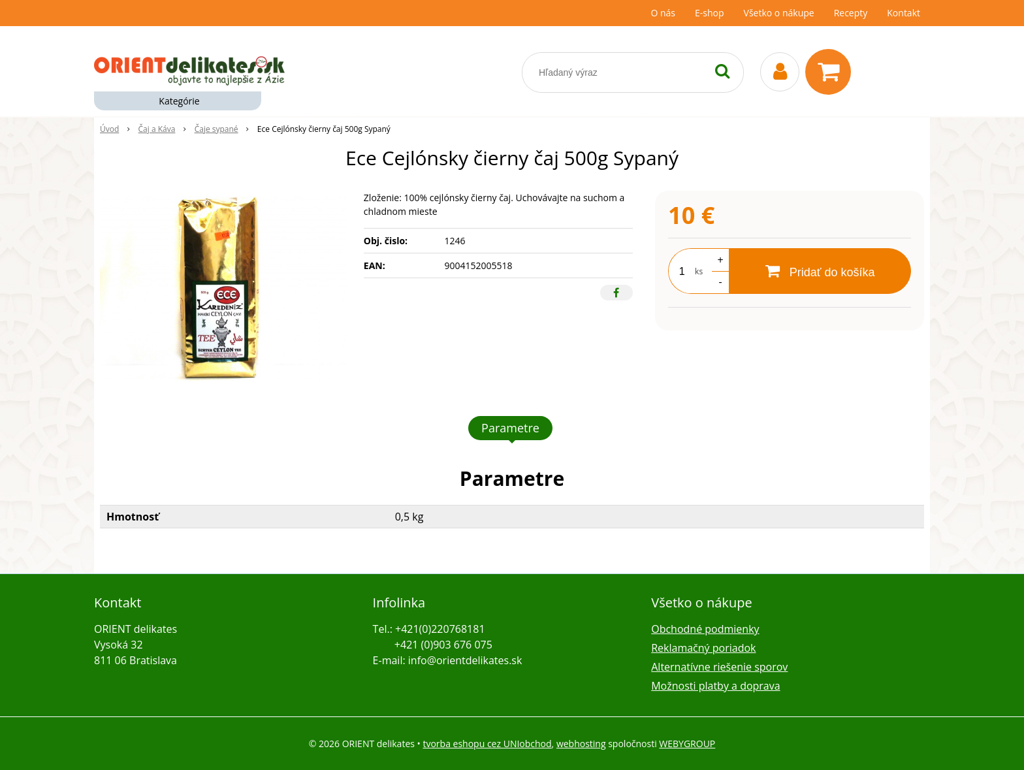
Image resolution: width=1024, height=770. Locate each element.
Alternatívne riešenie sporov (719, 667)
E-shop (709, 13)
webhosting (581, 743)
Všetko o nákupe (779, 13)
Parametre (510, 428)
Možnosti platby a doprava (715, 686)
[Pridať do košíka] (820, 271)
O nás (662, 13)
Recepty (851, 13)
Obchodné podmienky (705, 629)
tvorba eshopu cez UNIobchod (487, 743)
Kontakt (903, 13)
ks (699, 271)
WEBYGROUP (687, 743)
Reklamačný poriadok (703, 648)
